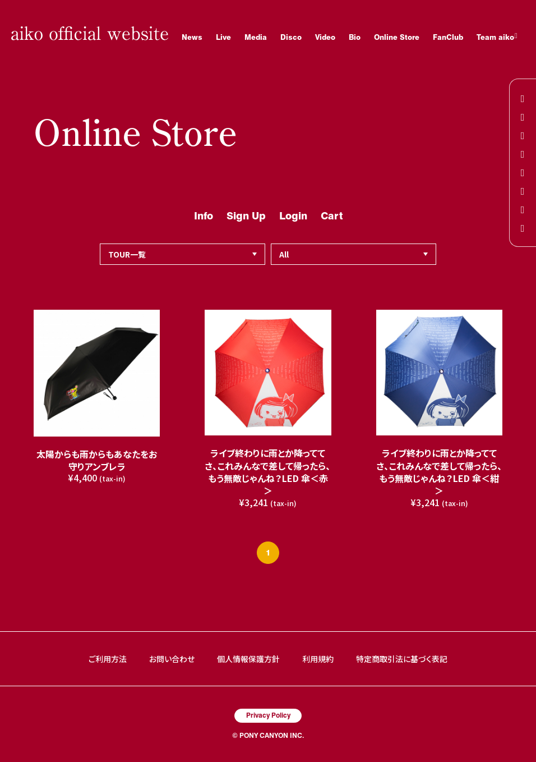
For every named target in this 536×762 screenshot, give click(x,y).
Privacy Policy (268, 714)
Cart (332, 216)
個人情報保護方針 (248, 658)
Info (203, 216)
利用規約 (318, 658)
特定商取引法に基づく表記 (401, 658)
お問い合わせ (172, 658)
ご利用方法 (108, 658)
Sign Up (246, 216)
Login (293, 216)
